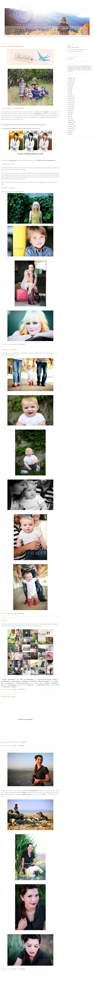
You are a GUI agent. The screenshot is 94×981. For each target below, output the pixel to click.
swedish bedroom (5, 681)
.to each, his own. (9, 683)
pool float (47, 683)
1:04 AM (14, 613)
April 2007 (70, 88)
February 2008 (71, 108)
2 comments (21, 689)
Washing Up (54, 683)
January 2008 (71, 106)
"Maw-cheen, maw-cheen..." (23, 683)
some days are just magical (44, 679)
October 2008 (71, 124)
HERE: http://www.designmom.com (46, 160)
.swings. (4, 679)
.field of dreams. (16, 681)
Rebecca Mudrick (32, 790)
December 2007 (71, 104)
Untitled (55, 679)
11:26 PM (14, 689)
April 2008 (70, 112)
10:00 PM (14, 969)
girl (2, 685)
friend (23, 792)
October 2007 (71, 100)
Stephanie (45, 111)
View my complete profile (75, 51)
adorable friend (26, 794)
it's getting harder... (29, 679)
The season (7, 686)
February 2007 (71, 84)
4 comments (20, 613)
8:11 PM (14, 745)
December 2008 (71, 128)
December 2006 (71, 80)
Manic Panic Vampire (44, 681)
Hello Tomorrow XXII (43, 685)
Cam (36, 683)
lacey (24, 742)
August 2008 (70, 120)
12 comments (21, 969)
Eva (19, 685)
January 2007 (71, 82)
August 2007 (70, 96)
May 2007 (70, 90)
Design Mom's (13, 160)
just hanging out (12, 685)
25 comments (21, 344)
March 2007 (70, 86)
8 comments (20, 745)
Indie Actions (71, 58)
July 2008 (70, 118)
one (18, 679)
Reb (44, 794)
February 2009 (71, 130)
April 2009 (70, 132)
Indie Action (15, 128)
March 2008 (70, 110)
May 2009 (70, 134)
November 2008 (71, 126)
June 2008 (70, 116)
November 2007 (71, 102)
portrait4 (30, 685)
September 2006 (71, 78)
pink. (41, 683)
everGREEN (33, 681)
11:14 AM (14, 344)
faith (21, 679)
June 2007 (70, 92)
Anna (69, 45)
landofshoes (25, 681)
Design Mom (38, 113)
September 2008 (71, 122)
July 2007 (70, 94)
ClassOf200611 (11, 679)
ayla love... (14, 686)
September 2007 (71, 98)
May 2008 (70, 114)
